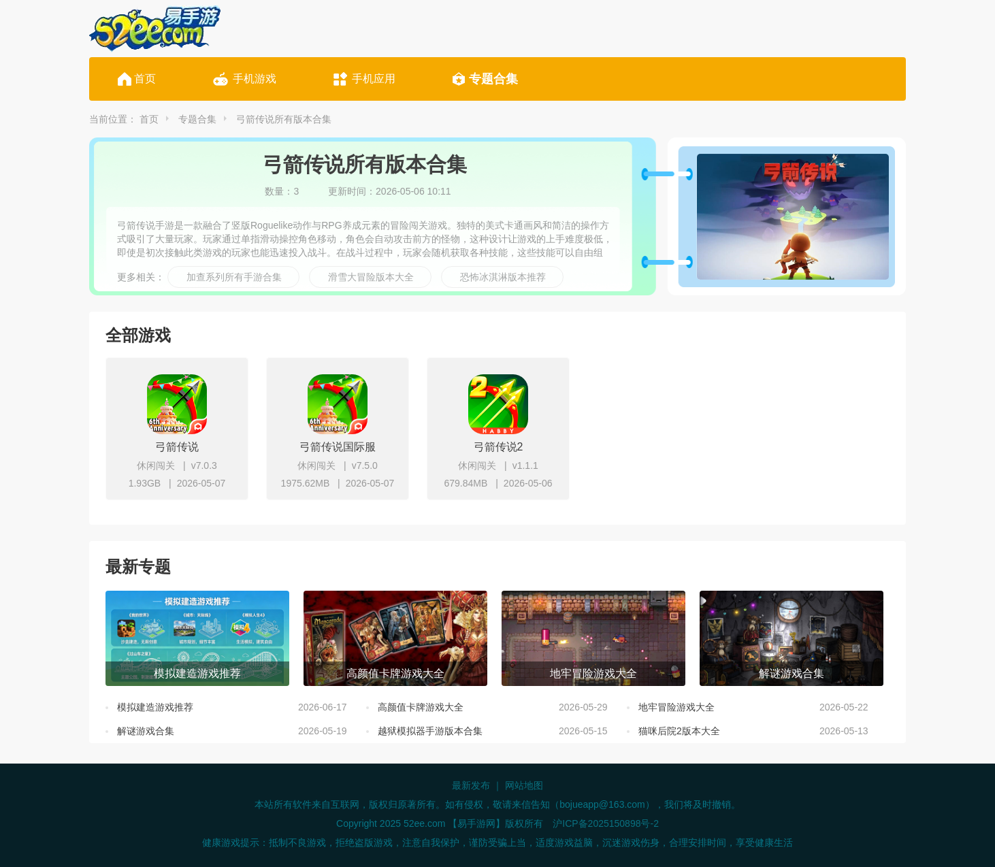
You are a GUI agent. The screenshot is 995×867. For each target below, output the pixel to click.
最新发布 (471, 785)
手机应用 (373, 78)
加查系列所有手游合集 (234, 277)
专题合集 (493, 79)
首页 (145, 78)
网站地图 (524, 785)
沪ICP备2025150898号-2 (606, 823)
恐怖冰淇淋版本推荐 (503, 277)
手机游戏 (254, 78)
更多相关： (141, 277)
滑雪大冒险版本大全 (371, 277)
